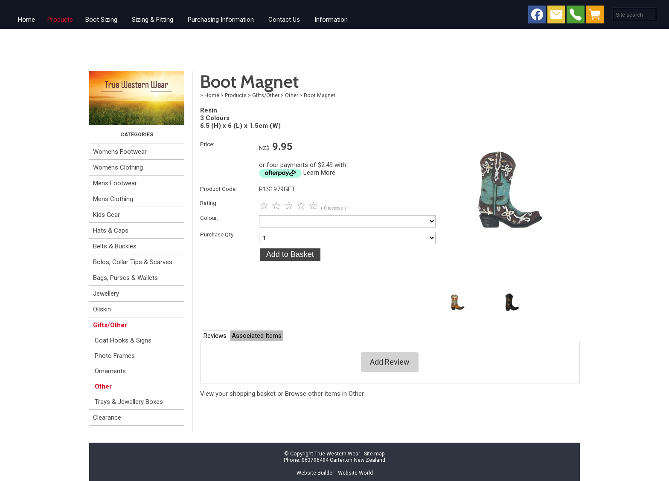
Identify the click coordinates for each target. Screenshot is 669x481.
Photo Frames (115, 356)
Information (331, 19)
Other (103, 386)
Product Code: (218, 188)
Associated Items (257, 336)
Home (26, 19)
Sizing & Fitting (152, 19)
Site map (374, 453)
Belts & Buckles (115, 246)
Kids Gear (106, 215)
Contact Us (284, 19)
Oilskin (102, 309)
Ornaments (110, 371)
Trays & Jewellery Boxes (129, 402)
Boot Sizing (101, 19)
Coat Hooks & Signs (123, 340)
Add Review (390, 361)
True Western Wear (337, 453)
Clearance (107, 417)
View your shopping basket (238, 393)
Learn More (319, 172)
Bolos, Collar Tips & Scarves (132, 262)
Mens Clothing (113, 199)
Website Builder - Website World (335, 472)
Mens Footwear (115, 183)
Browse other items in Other (324, 393)
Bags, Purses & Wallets (125, 278)
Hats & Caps (110, 230)
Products (60, 19)
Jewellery (106, 293)
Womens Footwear (120, 152)
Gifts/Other (110, 325)
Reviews (215, 336)
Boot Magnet (319, 95)
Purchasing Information (221, 19)
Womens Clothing (118, 167)
